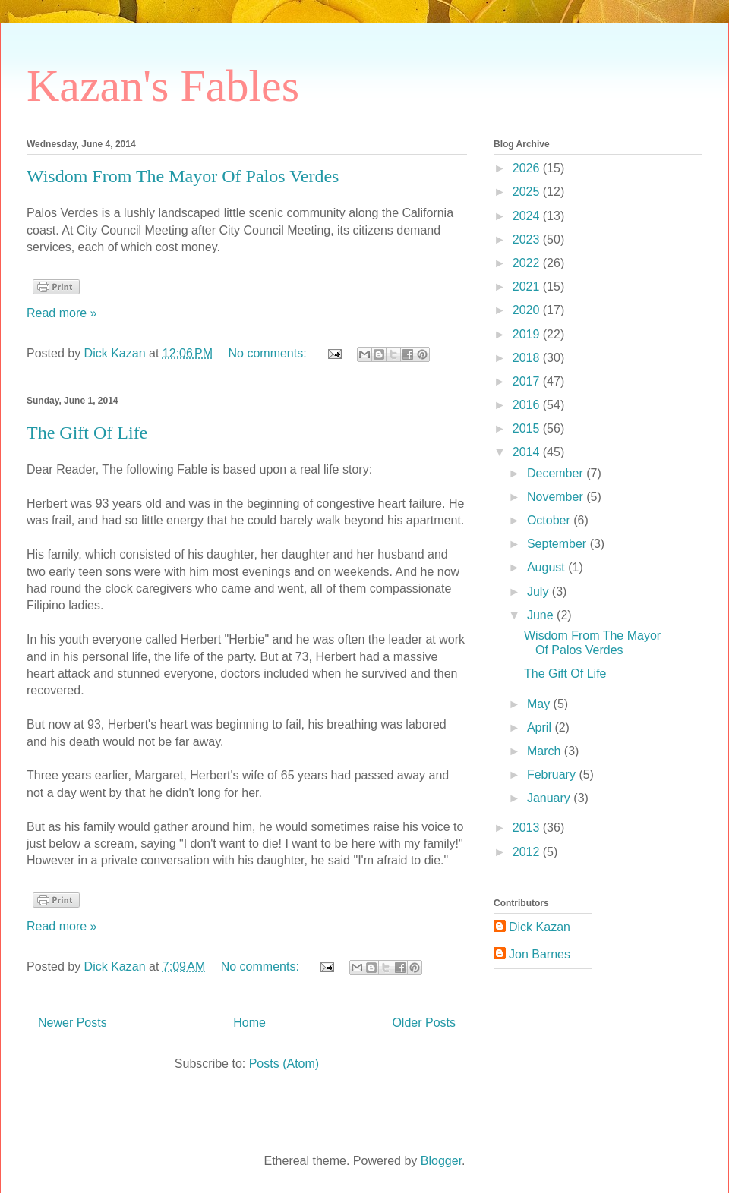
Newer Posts (72, 1022)
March (545, 750)
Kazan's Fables (163, 86)
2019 (528, 334)
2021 (528, 286)
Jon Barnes (539, 954)
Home (249, 1022)
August (547, 567)
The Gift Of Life (87, 432)
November (556, 496)
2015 (528, 428)
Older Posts (424, 1022)
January (550, 798)
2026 (528, 168)
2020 (528, 310)
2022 (528, 263)
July (539, 591)
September (558, 543)
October (550, 520)
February (553, 774)
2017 (528, 381)
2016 (528, 404)
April (540, 727)
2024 (528, 215)
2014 (528, 451)
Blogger (441, 1160)
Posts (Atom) (284, 1063)
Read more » (62, 313)
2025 (528, 191)
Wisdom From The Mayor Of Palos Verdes (183, 176)
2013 (528, 827)
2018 (528, 357)
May (540, 703)
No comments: (270, 353)
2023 (528, 239)
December (556, 473)
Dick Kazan (539, 927)
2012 (528, 851)
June (542, 615)
